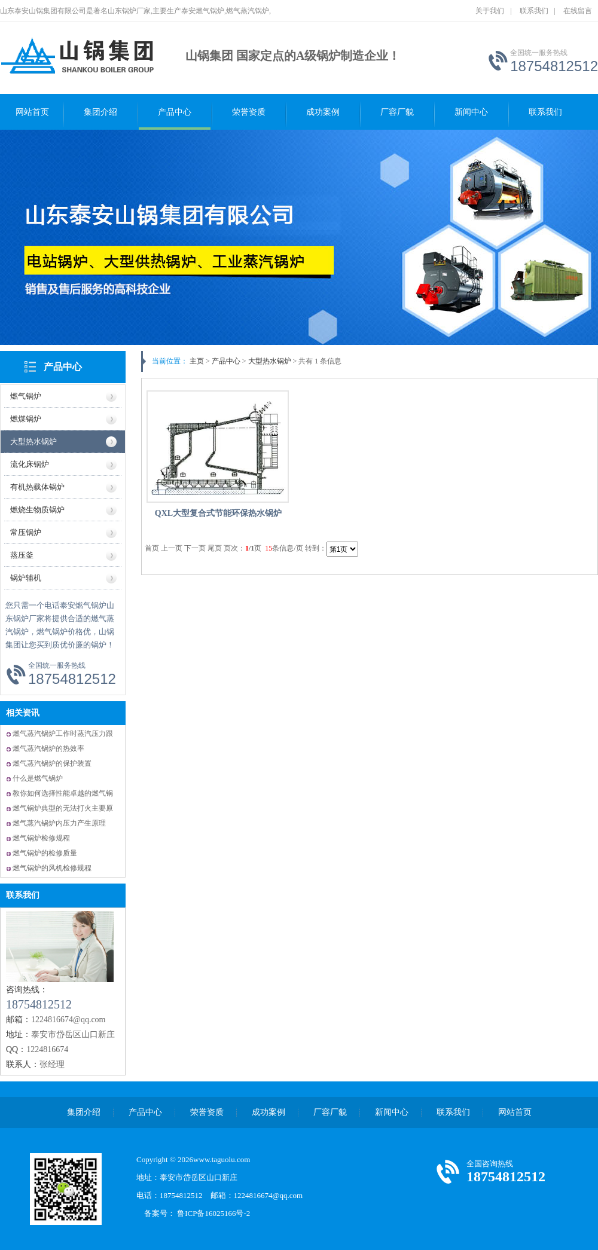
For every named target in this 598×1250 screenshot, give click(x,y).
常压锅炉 (25, 532)
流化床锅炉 (29, 464)
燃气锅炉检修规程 (41, 838)
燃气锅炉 (25, 396)
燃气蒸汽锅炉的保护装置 (52, 763)
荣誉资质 (249, 112)
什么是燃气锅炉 (38, 778)
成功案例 (323, 112)
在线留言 (577, 11)
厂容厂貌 (397, 112)
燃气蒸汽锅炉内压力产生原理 (59, 823)
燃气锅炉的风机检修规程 (52, 868)
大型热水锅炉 (33, 441)
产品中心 (174, 112)
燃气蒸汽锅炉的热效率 (48, 748)
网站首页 (32, 112)
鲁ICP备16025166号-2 (217, 1213)
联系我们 (534, 11)
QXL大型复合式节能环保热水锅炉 (218, 513)
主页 (197, 361)
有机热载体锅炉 (37, 486)
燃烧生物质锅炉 (37, 509)
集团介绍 (100, 112)
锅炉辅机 (25, 577)
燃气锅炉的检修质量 (45, 853)
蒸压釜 (21, 555)
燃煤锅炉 (25, 418)
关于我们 (489, 11)
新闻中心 (471, 112)
